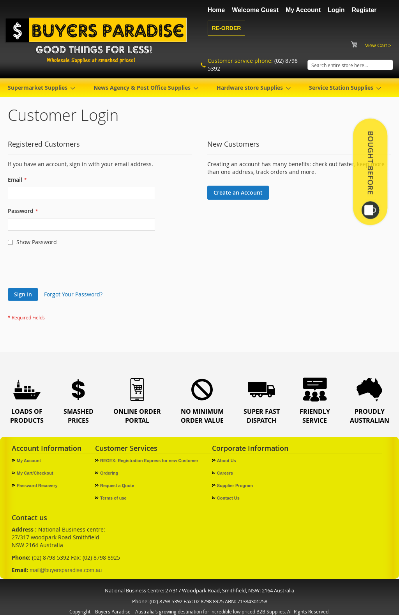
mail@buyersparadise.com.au (66, 570)
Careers (225, 473)
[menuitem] (39, 87)
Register (364, 10)
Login (336, 10)
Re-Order (226, 28)
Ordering (109, 473)
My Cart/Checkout (35, 473)
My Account (303, 10)
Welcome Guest (255, 10)
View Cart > (378, 45)
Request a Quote (117, 485)
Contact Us (228, 498)
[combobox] (350, 65)
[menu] (199, 87)
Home (216, 10)
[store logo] (98, 40)
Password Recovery (37, 485)
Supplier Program (235, 485)
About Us (226, 460)
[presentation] (67, 269)
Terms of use (113, 498)
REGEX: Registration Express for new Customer (149, 460)
